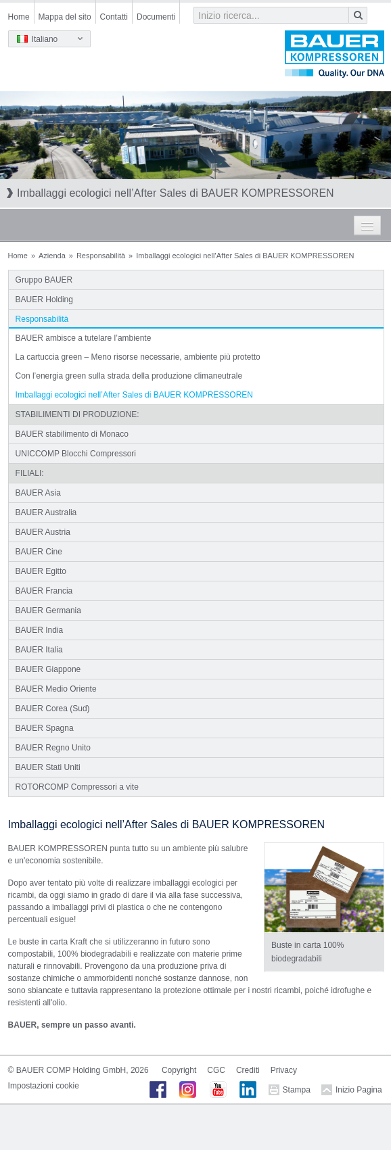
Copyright (179, 1070)
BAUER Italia (39, 649)
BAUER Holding (44, 299)
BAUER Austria (43, 532)
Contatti (114, 17)
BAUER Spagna (45, 728)
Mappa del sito (65, 17)
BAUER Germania (48, 610)
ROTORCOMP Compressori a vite (77, 787)
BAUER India (40, 630)
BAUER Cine (39, 551)
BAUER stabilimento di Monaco (72, 434)
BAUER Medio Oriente (56, 689)
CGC (216, 1070)
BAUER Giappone (48, 669)
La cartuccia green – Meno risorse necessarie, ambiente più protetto (138, 357)
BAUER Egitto (41, 571)
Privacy (284, 1070)
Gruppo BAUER (44, 280)
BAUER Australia (46, 512)
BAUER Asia (38, 493)
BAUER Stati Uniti (48, 767)
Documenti (156, 17)
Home (19, 17)
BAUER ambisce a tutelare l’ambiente (84, 338)
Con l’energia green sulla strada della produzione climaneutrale (129, 376)
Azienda (52, 255)
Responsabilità (100, 255)
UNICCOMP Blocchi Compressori (76, 453)
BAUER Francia (44, 591)
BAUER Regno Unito (53, 747)
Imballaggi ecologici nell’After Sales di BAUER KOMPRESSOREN (134, 395)
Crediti (248, 1070)
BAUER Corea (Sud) (53, 708)
